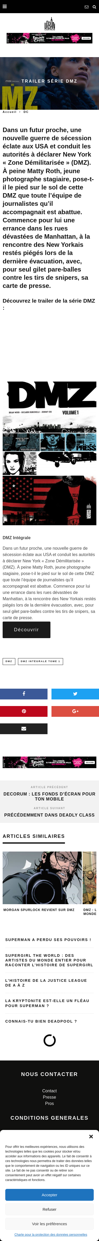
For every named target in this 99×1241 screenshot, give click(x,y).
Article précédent (49, 787)
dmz (9, 661)
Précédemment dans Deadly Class (49, 815)
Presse (49, 1097)
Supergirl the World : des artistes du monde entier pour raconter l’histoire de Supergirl (49, 960)
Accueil (10, 111)
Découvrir (26, 629)
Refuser (49, 1209)
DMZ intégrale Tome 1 (40, 661)
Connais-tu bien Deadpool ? (41, 1021)
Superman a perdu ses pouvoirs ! (48, 940)
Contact (49, 1091)
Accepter (49, 1195)
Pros (49, 1103)
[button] (91, 1136)
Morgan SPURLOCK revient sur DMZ (39, 910)
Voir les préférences (49, 1224)
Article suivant (49, 808)
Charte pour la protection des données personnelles (51, 1235)
